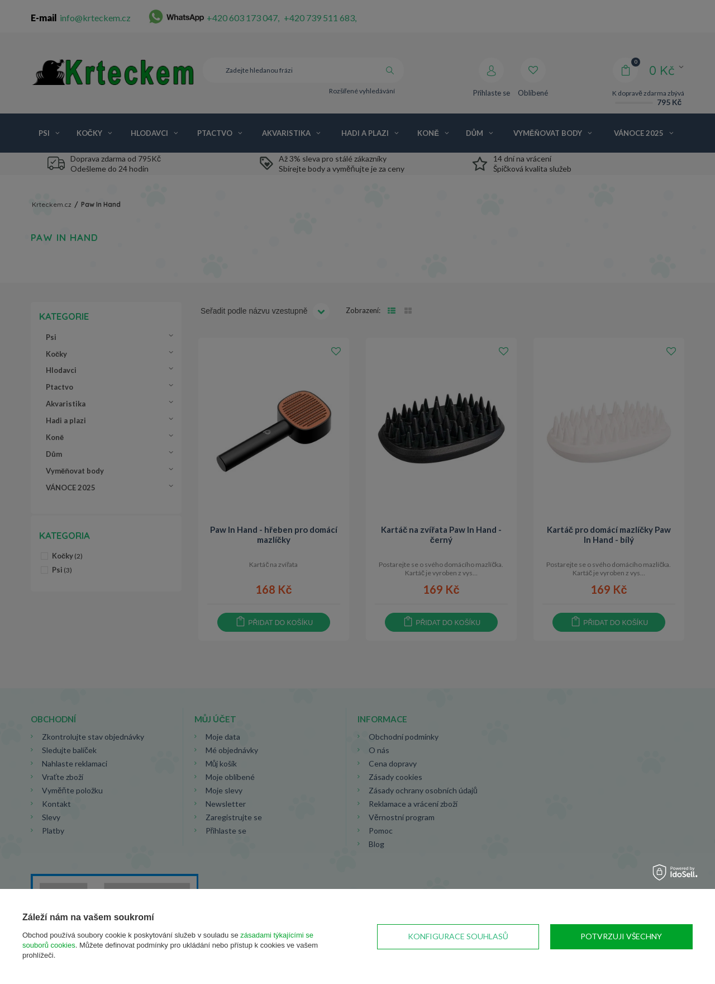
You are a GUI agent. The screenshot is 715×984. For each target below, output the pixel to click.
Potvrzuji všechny (621, 936)
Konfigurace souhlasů (458, 936)
